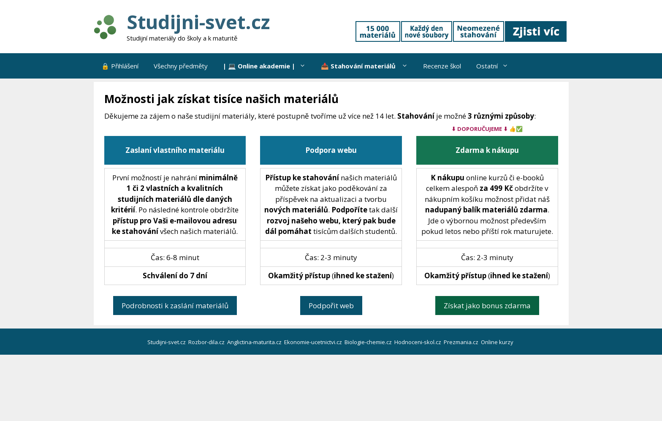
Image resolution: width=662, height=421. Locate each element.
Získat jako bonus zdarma (487, 305)
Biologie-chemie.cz (369, 342)
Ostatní (496, 66)
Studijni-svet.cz (198, 22)
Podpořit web (331, 305)
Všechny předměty (181, 66)
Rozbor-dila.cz (207, 342)
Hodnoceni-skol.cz (418, 342)
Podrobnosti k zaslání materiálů (175, 305)
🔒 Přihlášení (119, 66)
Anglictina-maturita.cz (255, 342)
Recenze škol (442, 66)
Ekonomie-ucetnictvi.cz (313, 342)
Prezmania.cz (462, 342)
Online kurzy (498, 342)
